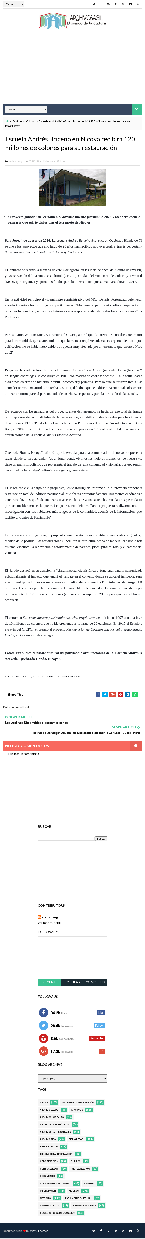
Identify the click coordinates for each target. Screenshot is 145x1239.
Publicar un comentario (23, 754)
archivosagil (50, 918)
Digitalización (80, 1169)
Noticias (45, 1199)
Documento (47, 1177)
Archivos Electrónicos (55, 1125)
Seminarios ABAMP (84, 1206)
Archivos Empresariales (55, 1132)
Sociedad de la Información (57, 1213)
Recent (49, 983)
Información (48, 1191)
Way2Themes (39, 1231)
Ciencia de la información (56, 1155)
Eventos (89, 1184)
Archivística (48, 1140)
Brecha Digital (49, 1147)
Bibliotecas (76, 1140)
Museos (74, 1191)
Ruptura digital (50, 1206)
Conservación (49, 1162)
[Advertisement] (72, 70)
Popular (73, 983)
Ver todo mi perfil (49, 923)
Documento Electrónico (55, 1184)
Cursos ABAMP (49, 1169)
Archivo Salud (49, 1110)
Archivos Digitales (52, 1118)
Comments (95, 983)
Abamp (44, 1103)
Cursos (76, 1162)
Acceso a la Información (78, 1103)
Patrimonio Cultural (24, 121)
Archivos (77, 1110)
